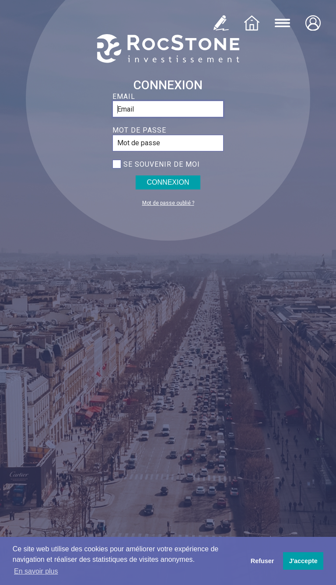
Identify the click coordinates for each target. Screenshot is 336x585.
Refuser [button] (262, 560)
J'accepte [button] (303, 560)
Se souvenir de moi (161, 164)
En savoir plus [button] (36, 571)
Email (123, 96)
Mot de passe (139, 130)
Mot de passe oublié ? (168, 203)
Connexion (168, 182)
